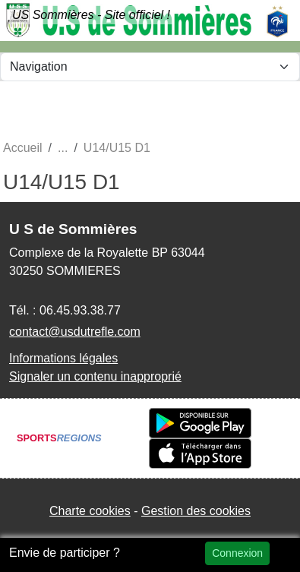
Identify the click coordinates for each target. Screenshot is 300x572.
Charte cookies (90, 510)
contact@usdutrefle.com (75, 331)
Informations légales (63, 358)
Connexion (237, 553)
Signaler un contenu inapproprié (95, 376)
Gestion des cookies (196, 510)
